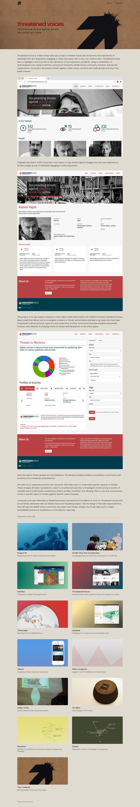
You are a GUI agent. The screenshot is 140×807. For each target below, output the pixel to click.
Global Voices (75, 55)
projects (119, 3)
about (109, 3)
